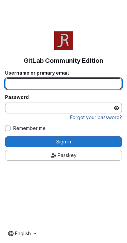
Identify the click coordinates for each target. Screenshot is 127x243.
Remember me (29, 128)
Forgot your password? (96, 117)
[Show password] (116, 108)
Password (17, 97)
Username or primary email (37, 73)
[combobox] (22, 234)
